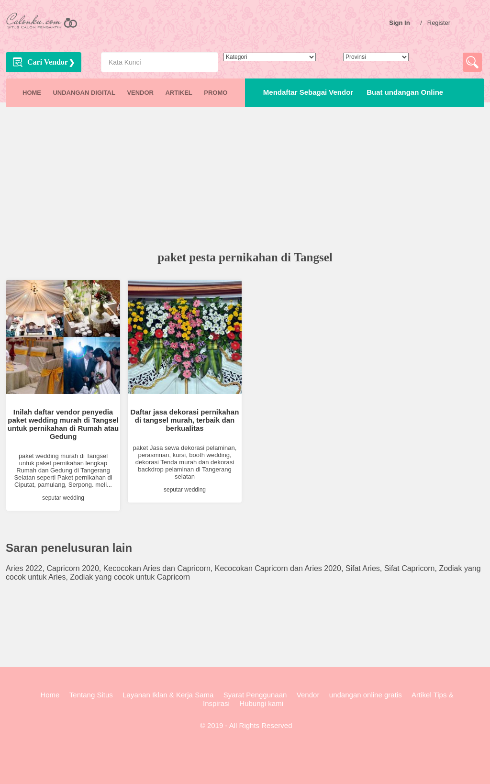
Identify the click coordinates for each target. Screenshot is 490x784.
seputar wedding (63, 497)
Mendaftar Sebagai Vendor (306, 92)
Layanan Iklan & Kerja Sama (167, 695)
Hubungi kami (261, 703)
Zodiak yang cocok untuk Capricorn (130, 577)
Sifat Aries (362, 568)
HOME (31, 92)
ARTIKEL (178, 92)
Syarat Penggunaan (255, 695)
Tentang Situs (91, 695)
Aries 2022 (24, 568)
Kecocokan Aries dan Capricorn (157, 568)
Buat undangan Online (403, 92)
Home (49, 695)
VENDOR (140, 92)
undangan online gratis (365, 695)
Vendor (308, 695)
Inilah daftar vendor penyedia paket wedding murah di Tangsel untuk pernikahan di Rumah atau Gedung (63, 424)
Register (441, 22)
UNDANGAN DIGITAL (84, 92)
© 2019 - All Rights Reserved (245, 725)
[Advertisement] (245, 180)
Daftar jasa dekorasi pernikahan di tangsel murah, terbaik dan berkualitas (185, 420)
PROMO (215, 92)
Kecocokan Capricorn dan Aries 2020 (278, 568)
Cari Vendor (47, 62)
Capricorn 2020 (72, 568)
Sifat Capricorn (409, 568)
